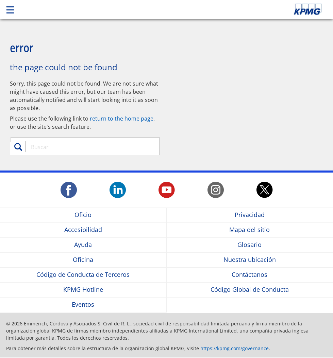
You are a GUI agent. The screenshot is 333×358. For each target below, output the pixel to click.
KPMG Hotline (83, 290)
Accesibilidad (83, 230)
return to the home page (121, 118)
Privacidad (250, 215)
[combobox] (89, 147)
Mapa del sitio (249, 230)
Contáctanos (249, 275)
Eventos (83, 305)
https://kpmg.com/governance (234, 348)
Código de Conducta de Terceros (83, 275)
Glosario (249, 245)
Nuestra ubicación (249, 260)
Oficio (82, 215)
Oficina (83, 260)
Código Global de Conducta (250, 290)
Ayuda (83, 245)
